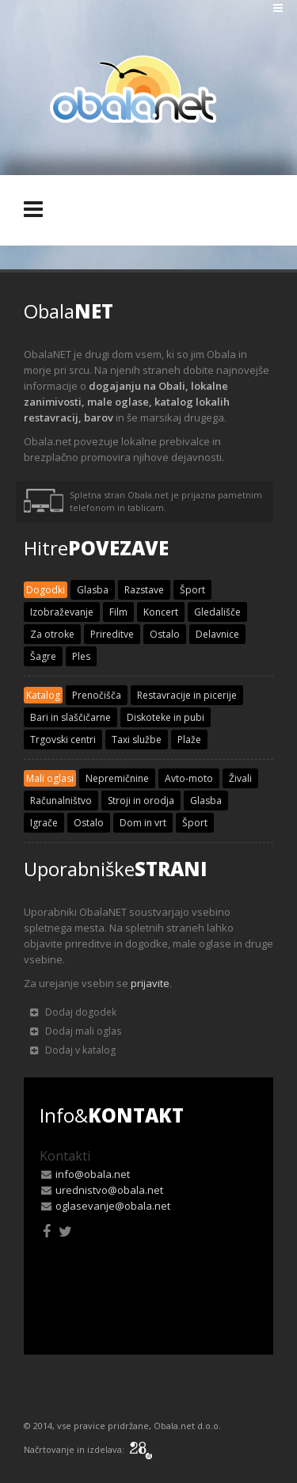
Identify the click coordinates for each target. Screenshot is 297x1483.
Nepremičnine (117, 778)
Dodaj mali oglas (75, 1031)
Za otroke (52, 634)
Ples (81, 656)
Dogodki (45, 590)
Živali (240, 778)
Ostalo (165, 634)
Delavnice (217, 634)
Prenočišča (96, 695)
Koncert (160, 612)
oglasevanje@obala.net (112, 1206)
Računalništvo (61, 800)
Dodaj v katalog (73, 1050)
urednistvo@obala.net (109, 1190)
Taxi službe (137, 739)
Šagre (43, 656)
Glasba (93, 590)
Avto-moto (189, 778)
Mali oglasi (50, 778)
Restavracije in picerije (187, 695)
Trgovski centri (63, 739)
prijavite (150, 983)
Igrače (44, 822)
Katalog (43, 695)
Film (118, 612)
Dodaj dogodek (73, 1012)
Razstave (144, 590)
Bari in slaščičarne (70, 717)
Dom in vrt (143, 822)
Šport (192, 590)
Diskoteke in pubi (165, 717)
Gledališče (217, 612)
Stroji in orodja (141, 800)
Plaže (189, 739)
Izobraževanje (61, 612)
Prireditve (112, 634)
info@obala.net (92, 1174)
